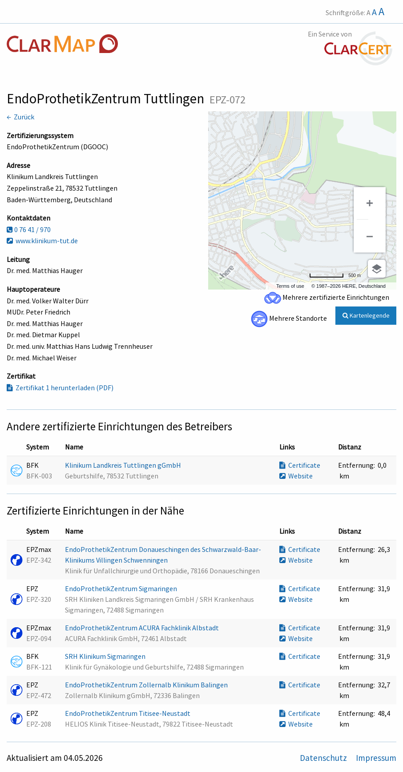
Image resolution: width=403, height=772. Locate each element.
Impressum (376, 757)
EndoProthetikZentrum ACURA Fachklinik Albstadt (142, 627)
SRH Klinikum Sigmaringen (106, 656)
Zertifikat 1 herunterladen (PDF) (60, 387)
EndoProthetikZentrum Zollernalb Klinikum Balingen (147, 684)
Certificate (299, 465)
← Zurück (20, 116)
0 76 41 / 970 (29, 229)
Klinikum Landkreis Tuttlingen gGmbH (123, 465)
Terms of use (290, 286)
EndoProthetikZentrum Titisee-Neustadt (128, 713)
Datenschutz (324, 757)
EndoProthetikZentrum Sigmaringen (121, 588)
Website (296, 475)
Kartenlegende (366, 315)
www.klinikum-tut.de (42, 240)
